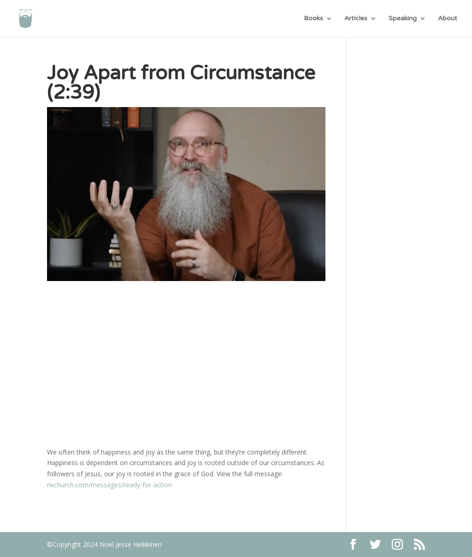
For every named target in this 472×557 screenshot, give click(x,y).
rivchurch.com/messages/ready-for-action (109, 484)
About (447, 18)
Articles (355, 18)
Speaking (403, 18)
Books (313, 18)
